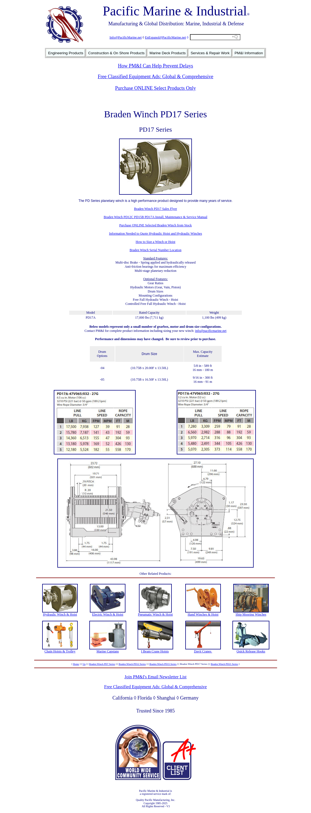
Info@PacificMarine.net (125, 37)
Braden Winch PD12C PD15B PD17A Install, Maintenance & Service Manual (155, 217)
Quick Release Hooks (251, 651)
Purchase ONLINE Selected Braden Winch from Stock (155, 225)
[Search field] (215, 37)
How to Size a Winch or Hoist (155, 242)
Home (76, 664)
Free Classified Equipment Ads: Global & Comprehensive (155, 76)
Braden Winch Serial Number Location (155, 250)
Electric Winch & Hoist (107, 614)
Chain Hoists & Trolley (59, 651)
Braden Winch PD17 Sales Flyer (155, 209)
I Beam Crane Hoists (155, 651)
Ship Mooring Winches (250, 614)
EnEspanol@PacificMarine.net (165, 37)
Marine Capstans (107, 651)
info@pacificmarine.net (210, 331)
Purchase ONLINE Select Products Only (155, 88)
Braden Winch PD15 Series (163, 664)
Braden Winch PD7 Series (102, 664)
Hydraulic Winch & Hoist (60, 614)
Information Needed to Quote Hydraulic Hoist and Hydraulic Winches (155, 233)
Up (83, 664)
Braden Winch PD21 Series (224, 664)
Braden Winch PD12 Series (132, 664)
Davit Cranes (203, 651)
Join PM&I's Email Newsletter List (155, 676)
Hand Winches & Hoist (203, 614)
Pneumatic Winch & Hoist (155, 614)
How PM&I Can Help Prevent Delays (155, 66)
